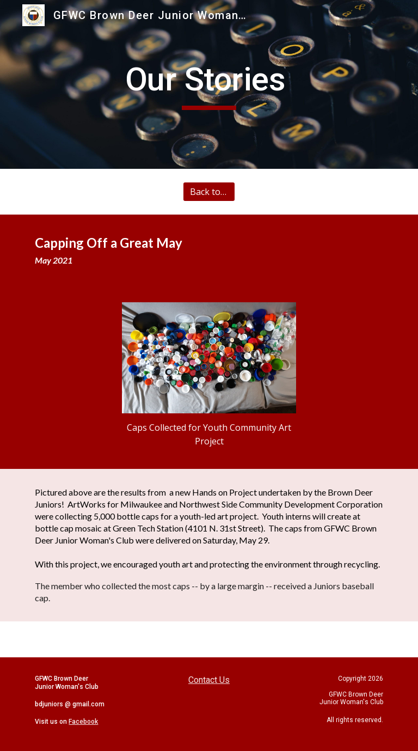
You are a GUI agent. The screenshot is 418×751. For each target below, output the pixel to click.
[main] (208, 84)
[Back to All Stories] (208, 191)
